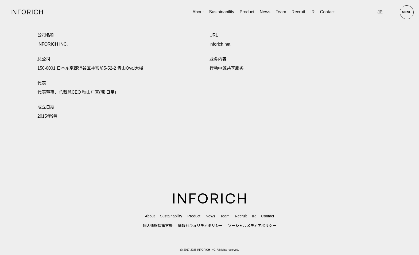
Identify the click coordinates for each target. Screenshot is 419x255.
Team (281, 12)
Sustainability (221, 12)
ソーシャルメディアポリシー (252, 226)
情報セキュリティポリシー (200, 226)
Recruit (298, 12)
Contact (327, 12)
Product (193, 216)
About (198, 12)
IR (313, 12)
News (265, 12)
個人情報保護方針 (158, 226)
